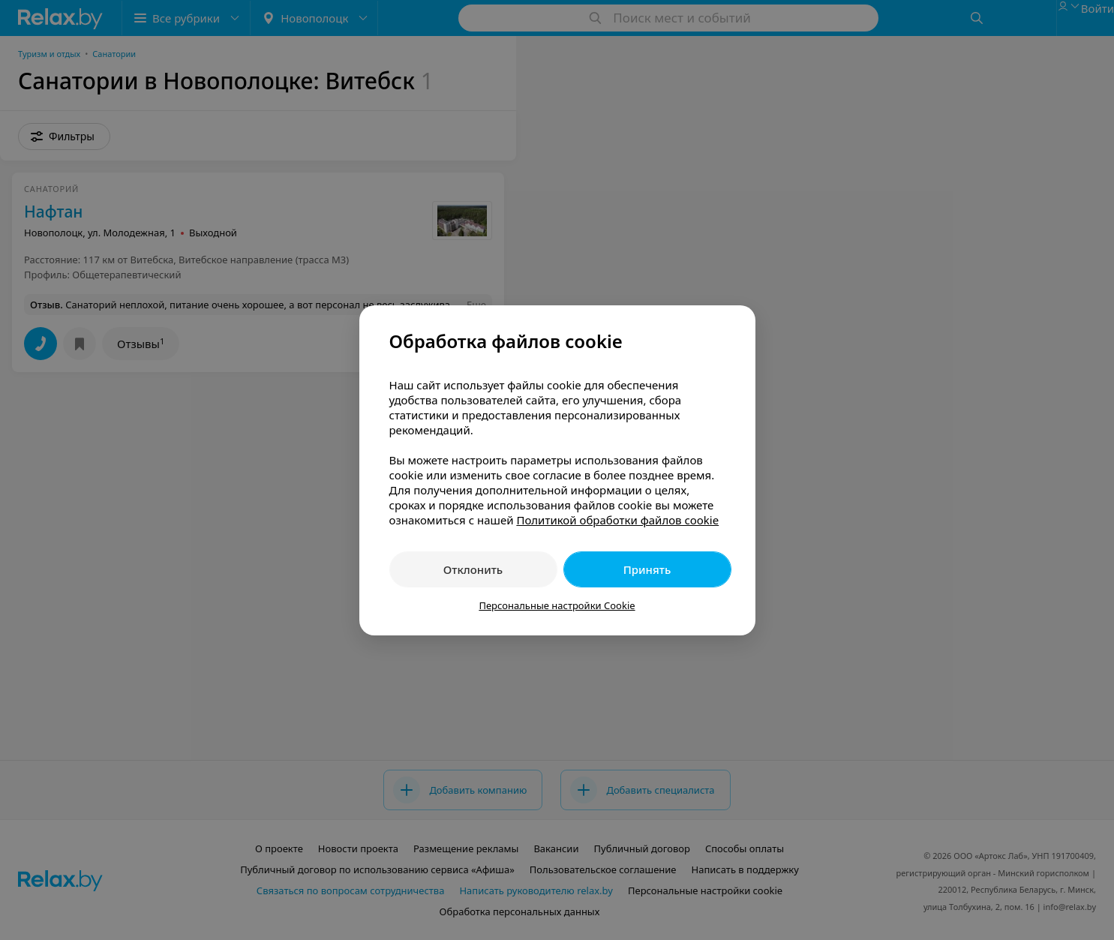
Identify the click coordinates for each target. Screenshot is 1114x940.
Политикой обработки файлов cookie (617, 519)
